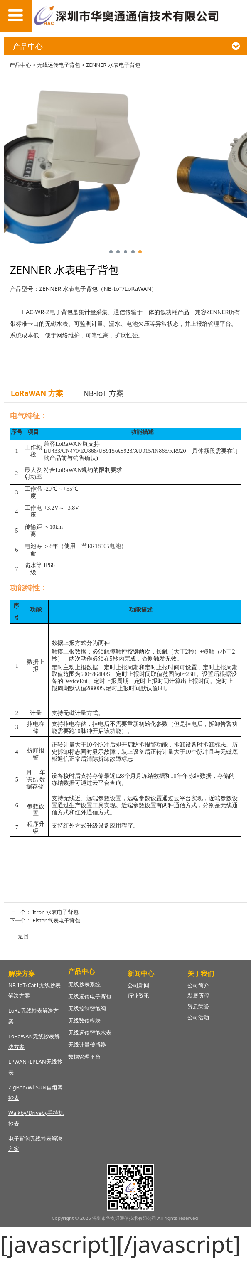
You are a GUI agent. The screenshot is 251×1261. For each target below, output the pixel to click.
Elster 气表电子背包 (56, 920)
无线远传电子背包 (58, 65)
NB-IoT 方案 (103, 393)
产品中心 (20, 65)
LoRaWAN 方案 (37, 393)
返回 (23, 936)
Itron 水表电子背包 (55, 912)
